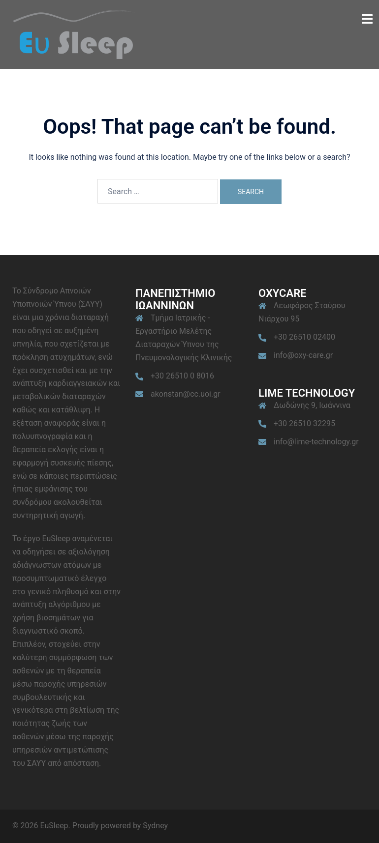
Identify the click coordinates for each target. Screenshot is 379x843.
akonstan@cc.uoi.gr (186, 394)
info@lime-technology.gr (316, 441)
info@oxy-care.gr (303, 355)
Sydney (155, 825)
